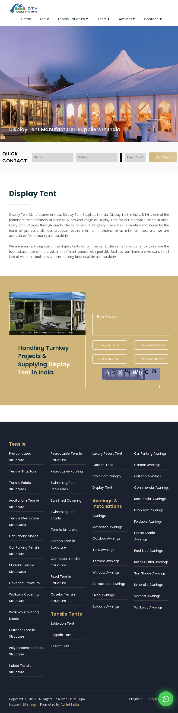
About (44, 19)
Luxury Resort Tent (107, 453)
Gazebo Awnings (147, 476)
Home (26, 19)
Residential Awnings (150, 499)
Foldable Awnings (148, 521)
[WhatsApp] (165, 699)
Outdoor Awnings (106, 538)
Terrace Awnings (105, 561)
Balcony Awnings (105, 606)
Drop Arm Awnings (149, 510)
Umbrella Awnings (148, 584)
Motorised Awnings (107, 527)
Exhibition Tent (62, 623)
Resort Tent (60, 646)
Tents (104, 19)
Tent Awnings (103, 549)
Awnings (127, 19)
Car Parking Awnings (150, 453)
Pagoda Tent (61, 635)
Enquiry (153, 699)
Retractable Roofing (67, 471)
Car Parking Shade (23, 536)
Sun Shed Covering (66, 500)
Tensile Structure (73, 19)
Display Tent (102, 487)
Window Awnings (105, 572)
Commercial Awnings (151, 487)
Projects (135, 699)
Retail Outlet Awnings (151, 562)
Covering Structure (24, 583)
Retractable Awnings (109, 583)
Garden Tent (102, 465)
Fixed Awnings (103, 595)
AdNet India (69, 704)
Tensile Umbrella (64, 529)
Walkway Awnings (148, 607)
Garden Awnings (147, 465)
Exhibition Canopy (106, 476)
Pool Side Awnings (148, 550)
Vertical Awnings (147, 596)
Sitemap (29, 704)
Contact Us (153, 19)
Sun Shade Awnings (149, 573)
